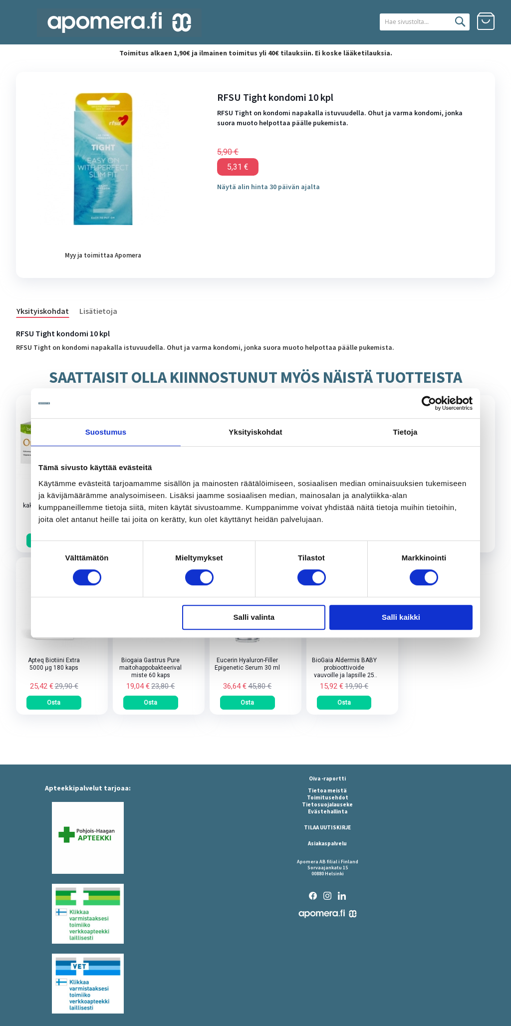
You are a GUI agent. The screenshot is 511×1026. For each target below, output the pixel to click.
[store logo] (119, 22)
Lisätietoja (98, 311)
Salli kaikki (401, 617)
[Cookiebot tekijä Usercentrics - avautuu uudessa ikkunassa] (429, 403)
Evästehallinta (327, 811)
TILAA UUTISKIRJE (327, 827)
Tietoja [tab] (405, 432)
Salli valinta (254, 617)
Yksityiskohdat (42, 311)
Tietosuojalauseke (327, 804)
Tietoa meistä (327, 790)
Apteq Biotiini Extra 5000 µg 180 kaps (54, 664)
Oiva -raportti (327, 778)
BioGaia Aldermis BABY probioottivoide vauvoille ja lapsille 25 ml (344, 668)
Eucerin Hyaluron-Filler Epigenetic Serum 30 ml (247, 664)
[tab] (47, 310)
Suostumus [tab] (106, 432)
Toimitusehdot (327, 797)
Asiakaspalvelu (327, 843)
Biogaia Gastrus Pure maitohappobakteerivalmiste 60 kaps (150, 668)
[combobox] (412, 21)
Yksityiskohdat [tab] (255, 432)
